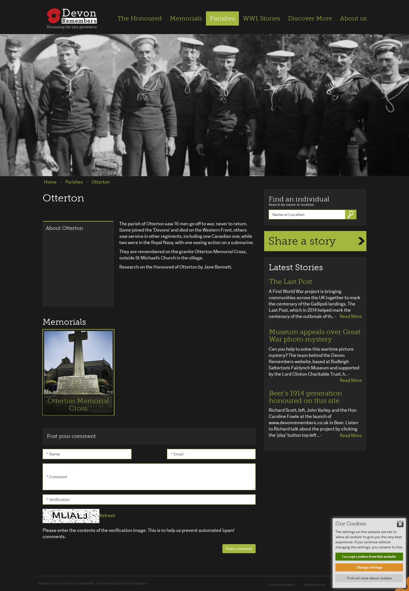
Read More (351, 316)
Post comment (239, 548)
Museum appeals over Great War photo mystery (314, 335)
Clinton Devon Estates (129, 583)
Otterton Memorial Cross (78, 404)
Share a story (302, 240)
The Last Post (290, 281)
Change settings (369, 567)
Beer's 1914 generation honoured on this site (305, 397)
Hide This (400, 524)
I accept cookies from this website (369, 556)
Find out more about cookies (369, 578)
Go (351, 214)
